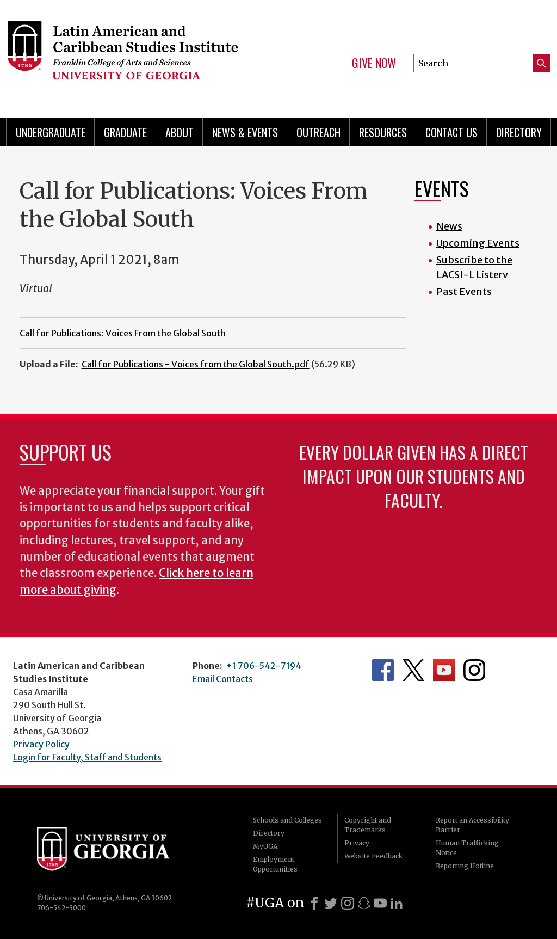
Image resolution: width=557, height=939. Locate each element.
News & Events (245, 132)
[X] (330, 903)
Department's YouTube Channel (444, 670)
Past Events (464, 291)
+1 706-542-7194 (263, 665)
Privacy (356, 843)
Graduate (125, 132)
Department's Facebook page (383, 670)
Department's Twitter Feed (413, 670)
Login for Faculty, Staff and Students (87, 757)
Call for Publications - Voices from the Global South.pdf (196, 364)
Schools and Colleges (287, 820)
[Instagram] (347, 903)
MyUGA (265, 846)
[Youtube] (380, 903)
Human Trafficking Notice (467, 848)
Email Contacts (223, 678)
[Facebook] (314, 903)
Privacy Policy (41, 744)
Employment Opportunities (275, 864)
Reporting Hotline (465, 866)
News (449, 226)
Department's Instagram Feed (474, 670)
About (179, 132)
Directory (519, 132)
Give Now (374, 63)
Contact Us (451, 132)
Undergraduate (50, 132)
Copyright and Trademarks (367, 825)
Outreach (318, 132)
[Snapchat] (363, 903)
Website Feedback (373, 856)
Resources (383, 132)
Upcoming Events (477, 243)
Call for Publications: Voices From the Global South (123, 333)
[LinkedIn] (396, 903)
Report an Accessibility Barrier (472, 825)
